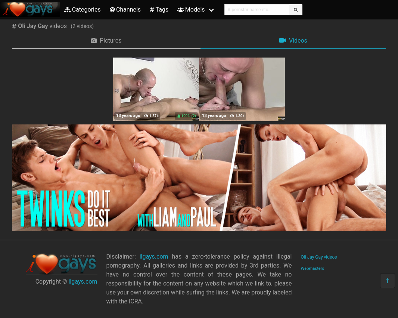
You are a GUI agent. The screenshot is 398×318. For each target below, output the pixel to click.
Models (191, 9)
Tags (159, 9)
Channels (125, 9)
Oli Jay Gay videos (319, 257)
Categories (82, 9)
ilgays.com (83, 281)
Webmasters (312, 268)
